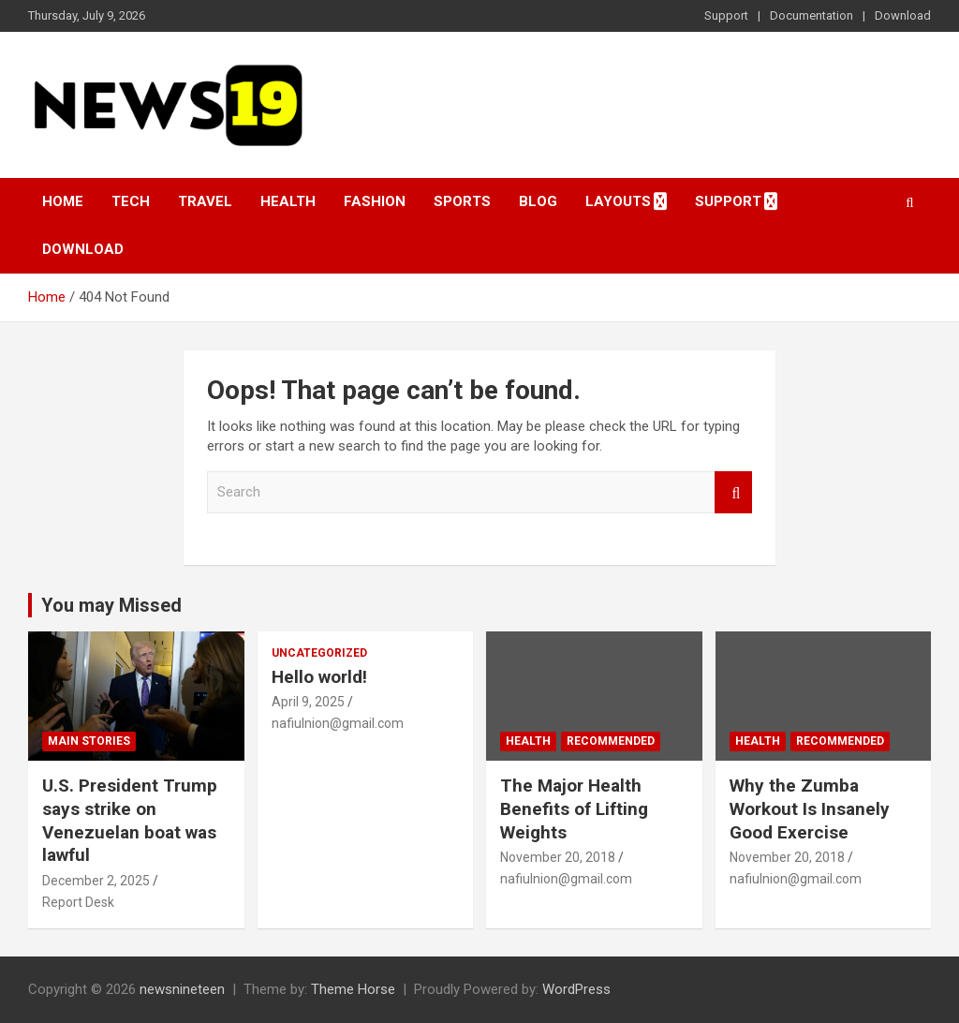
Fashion (375, 201)
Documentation (811, 15)
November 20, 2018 (557, 857)
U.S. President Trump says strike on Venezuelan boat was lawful (129, 820)
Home (62, 201)
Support (726, 15)
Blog (538, 201)
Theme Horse (353, 989)
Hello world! (319, 677)
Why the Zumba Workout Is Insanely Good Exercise (810, 808)
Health (288, 201)
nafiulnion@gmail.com (338, 723)
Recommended (611, 741)
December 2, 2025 (96, 880)
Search (733, 492)
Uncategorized (319, 653)
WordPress (576, 989)
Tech (130, 201)
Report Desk (78, 902)
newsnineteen (182, 989)
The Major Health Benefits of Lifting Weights (574, 808)
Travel (205, 201)
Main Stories (89, 741)
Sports (462, 201)
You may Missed (111, 605)
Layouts (618, 201)
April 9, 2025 (308, 701)
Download (903, 15)
